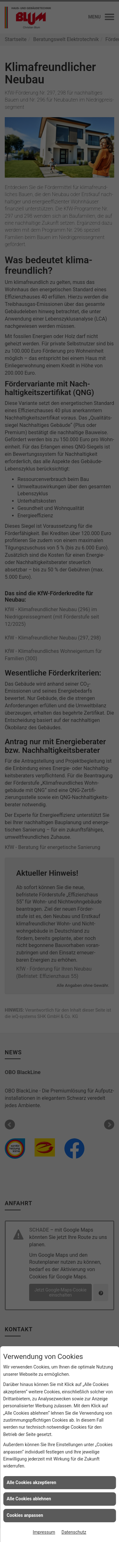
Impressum (44, 1532)
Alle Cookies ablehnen (29, 1498)
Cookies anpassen (25, 1515)
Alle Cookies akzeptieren (31, 1482)
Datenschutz (74, 1532)
